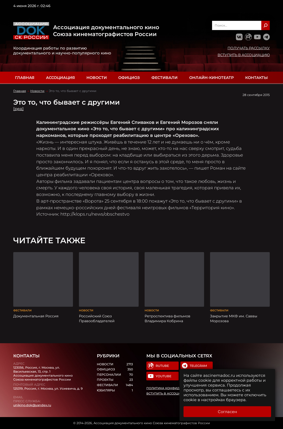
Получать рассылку (249, 48)
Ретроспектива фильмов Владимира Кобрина (167, 318)
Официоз (129, 77)
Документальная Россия (36, 316)
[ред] (18, 108)
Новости (96, 77)
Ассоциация (60, 77)
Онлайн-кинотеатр (211, 77)
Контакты (256, 77)
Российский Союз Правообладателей (97, 318)
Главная (24, 77)
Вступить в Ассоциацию (244, 55)
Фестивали (164, 77)
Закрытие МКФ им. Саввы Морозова (233, 318)
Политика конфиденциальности (176, 388)
